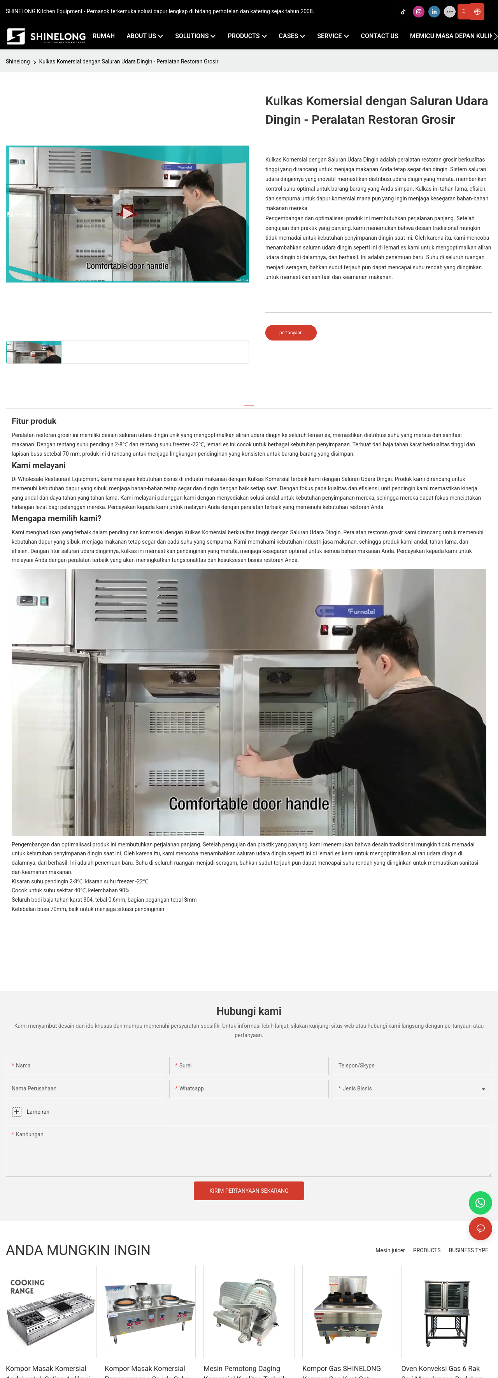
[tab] (249, 402)
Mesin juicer (390, 1250)
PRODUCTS (427, 1250)
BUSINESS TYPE (468, 1250)
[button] (496, 36)
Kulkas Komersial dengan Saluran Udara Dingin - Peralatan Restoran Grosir (129, 61)
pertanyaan (291, 332)
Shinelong (18, 61)
